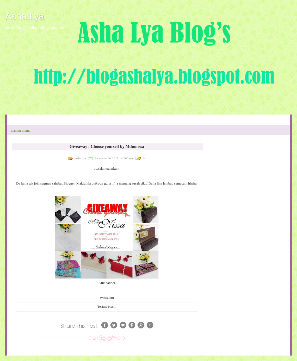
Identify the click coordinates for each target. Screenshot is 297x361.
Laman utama (20, 130)
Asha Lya (24, 16)
